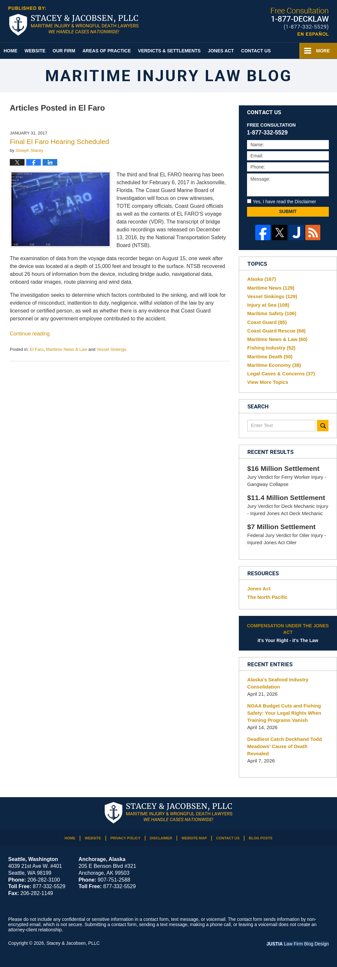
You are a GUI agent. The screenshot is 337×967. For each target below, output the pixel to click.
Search (322, 425)
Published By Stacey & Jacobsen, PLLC (300, 22)
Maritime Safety (271, 313)
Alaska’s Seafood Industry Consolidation (278, 683)
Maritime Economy (274, 365)
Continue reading (30, 333)
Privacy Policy (125, 838)
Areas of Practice (106, 50)
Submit (288, 211)
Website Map (194, 838)
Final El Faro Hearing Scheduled (59, 141)
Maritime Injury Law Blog (73, 21)
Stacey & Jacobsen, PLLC (73, 943)
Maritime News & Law (66, 349)
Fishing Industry (271, 347)
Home (10, 50)
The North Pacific (267, 597)
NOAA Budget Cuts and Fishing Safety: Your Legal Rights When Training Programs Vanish (284, 713)
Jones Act (221, 50)
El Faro (37, 349)
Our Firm (64, 50)
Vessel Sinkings (111, 349)
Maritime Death (270, 356)
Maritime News (270, 288)
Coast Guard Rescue (276, 330)
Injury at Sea (268, 305)
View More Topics (267, 382)
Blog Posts (261, 838)
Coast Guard (267, 322)
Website (35, 50)
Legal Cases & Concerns (281, 373)
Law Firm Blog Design (297, 943)
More (323, 50)
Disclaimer (161, 838)
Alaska (261, 279)
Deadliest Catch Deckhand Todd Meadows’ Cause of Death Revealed (284, 746)
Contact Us (256, 50)
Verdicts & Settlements (169, 50)
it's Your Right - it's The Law (288, 632)
